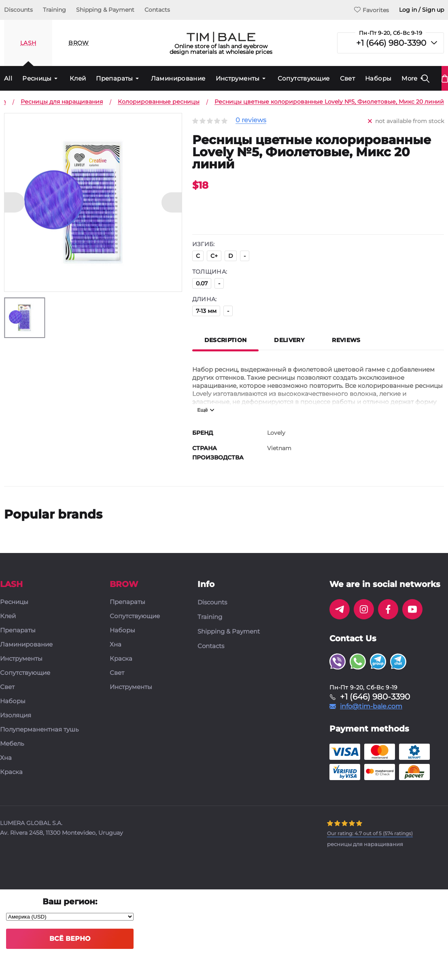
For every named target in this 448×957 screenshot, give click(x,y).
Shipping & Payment (105, 9)
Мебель (12, 744)
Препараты (114, 78)
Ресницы (37, 78)
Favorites (371, 10)
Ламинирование (178, 78)
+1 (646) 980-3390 (391, 43)
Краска (11, 772)
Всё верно (69, 938)
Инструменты (238, 78)
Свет (347, 78)
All (8, 78)
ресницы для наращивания (365, 844)
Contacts (157, 9)
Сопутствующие (304, 78)
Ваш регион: (69, 901)
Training (54, 9)
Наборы (378, 78)
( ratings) (370, 833)
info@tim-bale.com (371, 706)
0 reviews (251, 120)
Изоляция (15, 715)
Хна (6, 758)
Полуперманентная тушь (39, 730)
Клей (78, 78)
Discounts (18, 9)
